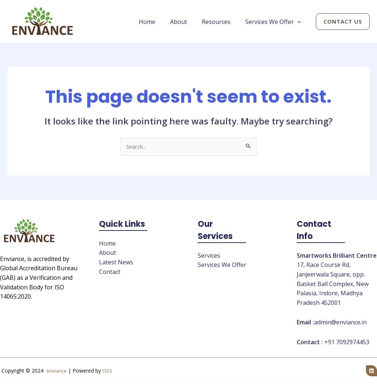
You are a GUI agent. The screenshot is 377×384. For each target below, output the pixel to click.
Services (209, 256)
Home (157, 22)
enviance (56, 371)
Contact (109, 272)
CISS (107, 371)
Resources (220, 22)
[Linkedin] (371, 371)
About (185, 22)
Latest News (116, 263)
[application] (299, 22)
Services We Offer (275, 22)
